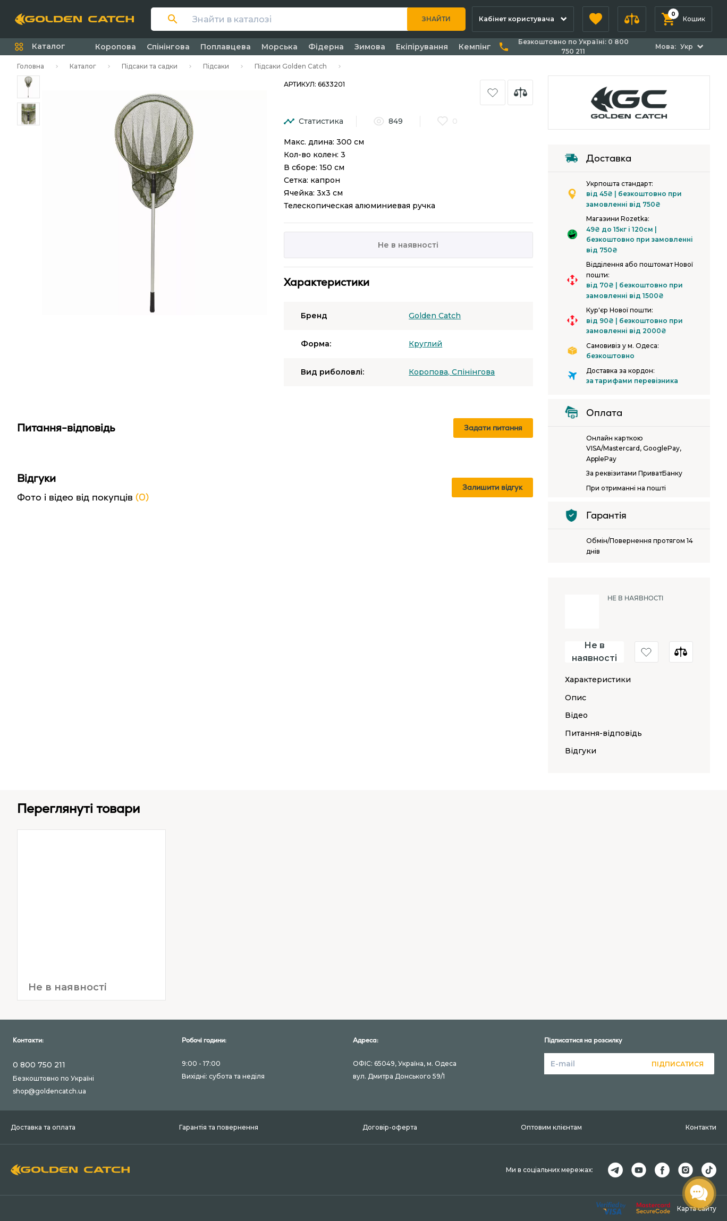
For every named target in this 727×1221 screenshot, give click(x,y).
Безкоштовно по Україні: (573, 46)
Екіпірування (422, 47)
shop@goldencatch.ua (49, 1091)
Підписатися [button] (678, 1064)
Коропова (115, 47)
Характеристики (598, 679)
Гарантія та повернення (218, 1127)
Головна (30, 66)
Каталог (83, 66)
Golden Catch (435, 315)
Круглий (425, 344)
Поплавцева (225, 47)
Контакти (701, 1127)
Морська (279, 47)
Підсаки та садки (149, 66)
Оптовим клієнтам (551, 1127)
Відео (576, 715)
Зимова (369, 47)
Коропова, (430, 372)
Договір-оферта (389, 1127)
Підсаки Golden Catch (291, 66)
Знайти (436, 19)
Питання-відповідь (603, 733)
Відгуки (580, 751)
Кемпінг (475, 47)
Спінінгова (168, 47)
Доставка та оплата (43, 1127)
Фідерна (326, 47)
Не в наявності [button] (594, 652)
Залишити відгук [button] (492, 487)
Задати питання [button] (493, 428)
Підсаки (216, 66)
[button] (595, 19)
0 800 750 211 (39, 1065)
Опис (575, 697)
